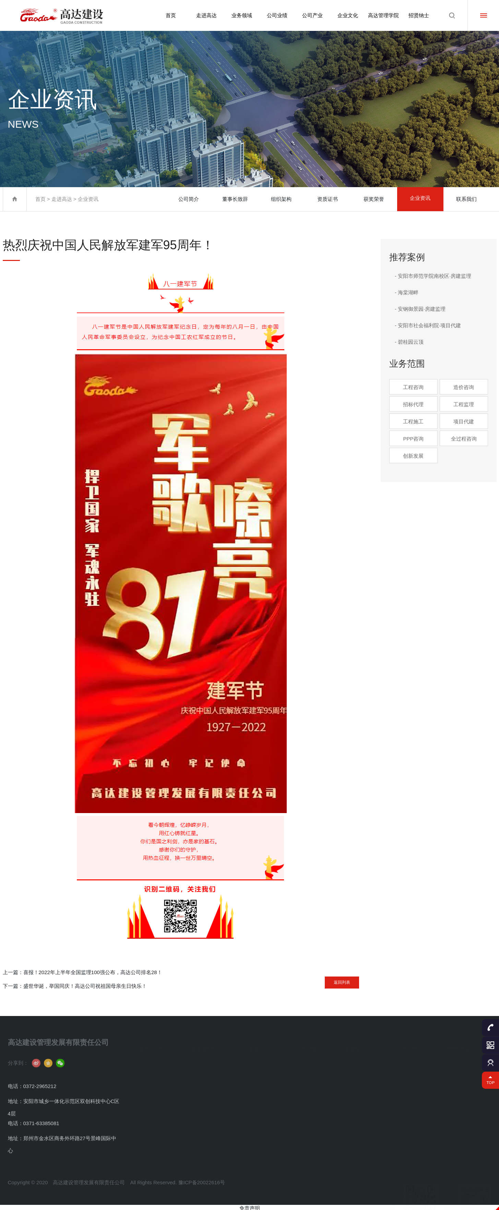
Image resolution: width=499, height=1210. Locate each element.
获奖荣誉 (374, 199)
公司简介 (188, 199)
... (193, 1130)
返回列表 (331, 980)
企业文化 (347, 15)
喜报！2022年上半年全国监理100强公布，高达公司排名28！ (92, 972)
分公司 (300, 1065)
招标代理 (413, 404)
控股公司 (303, 1075)
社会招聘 (457, 1075)
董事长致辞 (235, 199)
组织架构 (281, 199)
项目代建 (463, 421)
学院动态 (406, 1086)
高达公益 (354, 1097)
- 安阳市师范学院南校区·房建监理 (433, 276)
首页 (168, 15)
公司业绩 (275, 15)
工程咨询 (413, 387)
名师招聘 (406, 1108)
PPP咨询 (413, 439)
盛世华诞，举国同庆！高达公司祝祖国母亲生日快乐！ (85, 986)
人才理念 (457, 1065)
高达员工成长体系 (414, 1075)
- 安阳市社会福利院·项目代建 (428, 325)
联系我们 (466, 199)
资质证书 (327, 199)
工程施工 (413, 421)
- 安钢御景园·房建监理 (420, 309)
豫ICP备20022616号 (201, 1198)
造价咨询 (463, 387)
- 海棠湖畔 (406, 292)
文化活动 (354, 1075)
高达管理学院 (382, 15)
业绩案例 (251, 1065)
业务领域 (239, 15)
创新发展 (413, 456)
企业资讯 (88, 199)
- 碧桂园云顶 (409, 342)
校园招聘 (457, 1086)
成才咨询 (406, 1119)
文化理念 (354, 1065)
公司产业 (311, 15)
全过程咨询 (464, 439)
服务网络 (303, 1086)
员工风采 (354, 1086)
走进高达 (203, 15)
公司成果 (251, 1075)
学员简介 (406, 1065)
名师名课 (406, 1097)
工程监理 (463, 404)
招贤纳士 (418, 15)
